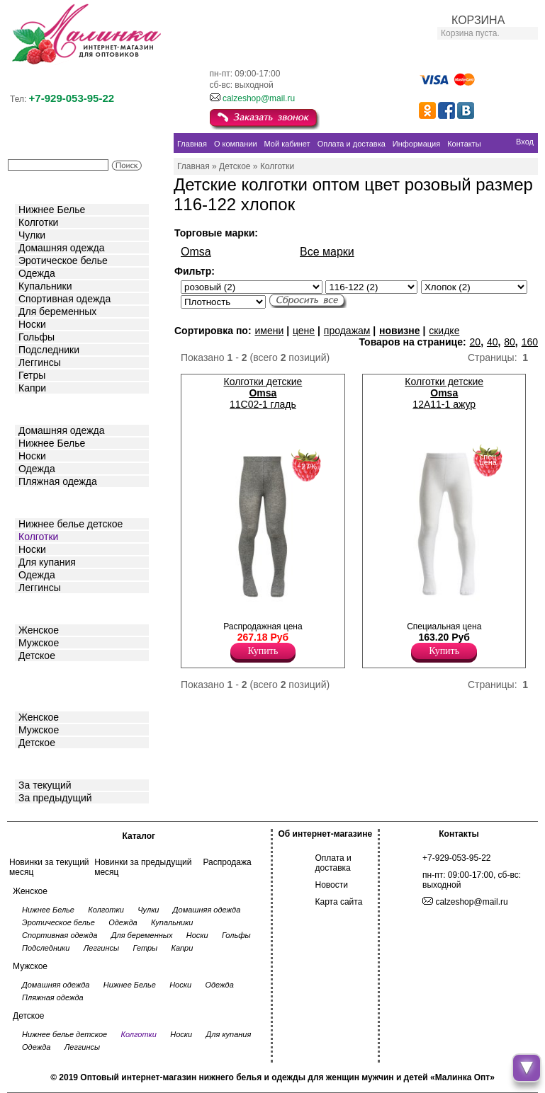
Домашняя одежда (61, 247)
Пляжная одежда (57, 481)
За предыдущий (55, 797)
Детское (38, 502)
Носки (32, 324)
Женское (38, 630)
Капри (32, 388)
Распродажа (227, 862)
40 (492, 342)
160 (530, 342)
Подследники (48, 349)
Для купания (47, 562)
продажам (347, 330)
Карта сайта (339, 902)
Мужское (38, 642)
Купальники (45, 286)
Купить (263, 651)
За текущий (45, 785)
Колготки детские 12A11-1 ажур (444, 393)
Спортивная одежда (64, 298)
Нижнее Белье (51, 209)
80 (509, 342)
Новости (331, 885)
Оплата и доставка (333, 863)
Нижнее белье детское (70, 524)
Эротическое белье (63, 260)
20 (475, 342)
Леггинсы (39, 362)
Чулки (31, 235)
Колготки (38, 222)
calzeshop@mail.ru (259, 98)
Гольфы (36, 337)
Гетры (31, 375)
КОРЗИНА (478, 20)
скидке (444, 330)
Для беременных (57, 311)
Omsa (196, 252)
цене (304, 330)
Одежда (36, 273)
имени (268, 330)
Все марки (327, 252)
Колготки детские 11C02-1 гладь (263, 393)
